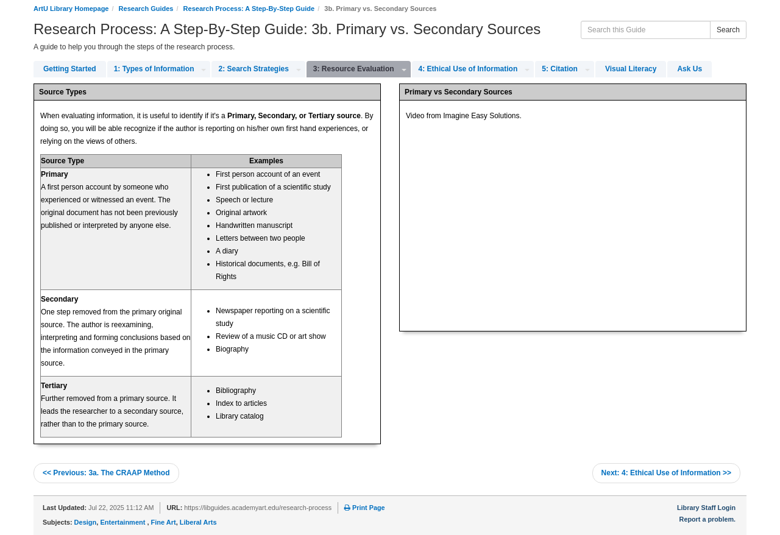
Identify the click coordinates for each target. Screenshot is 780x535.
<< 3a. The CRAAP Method (106, 473)
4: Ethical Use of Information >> (666, 473)
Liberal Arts (198, 522)
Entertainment (123, 522)
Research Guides (146, 8)
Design (85, 522)
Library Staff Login (706, 507)
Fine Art (163, 522)
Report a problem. (707, 519)
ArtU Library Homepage (71, 8)
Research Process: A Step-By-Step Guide (249, 8)
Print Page (364, 507)
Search (728, 30)
